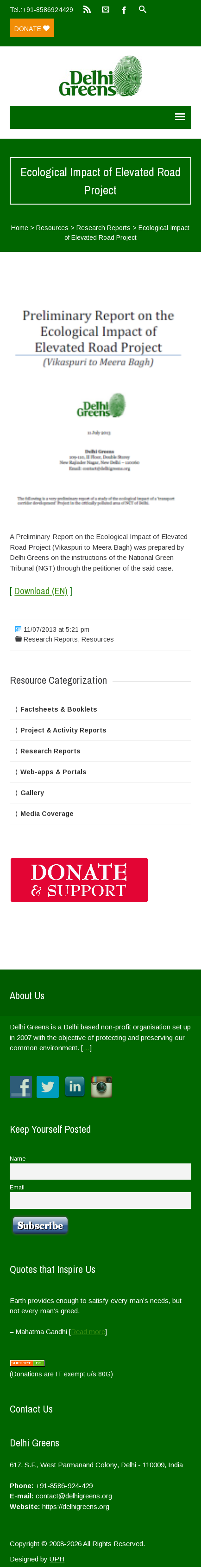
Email (17, 1187)
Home (19, 227)
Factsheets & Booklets (58, 709)
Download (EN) (41, 590)
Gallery (32, 792)
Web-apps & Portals (53, 772)
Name (17, 1159)
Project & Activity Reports (63, 730)
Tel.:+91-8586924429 (41, 9)
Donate (32, 28)
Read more (88, 1332)
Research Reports (103, 227)
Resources (52, 227)
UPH (57, 1559)
